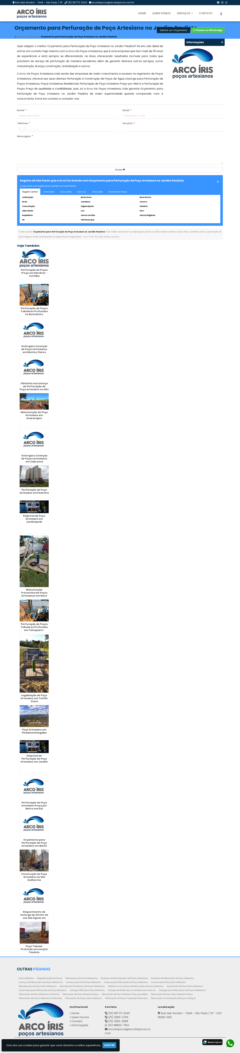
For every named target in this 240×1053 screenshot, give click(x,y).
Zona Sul (81, 191)
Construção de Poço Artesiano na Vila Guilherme (34, 877)
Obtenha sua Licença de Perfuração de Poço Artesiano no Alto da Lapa (34, 388)
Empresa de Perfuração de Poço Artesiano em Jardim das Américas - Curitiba (34, 761)
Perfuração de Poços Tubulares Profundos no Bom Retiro (34, 311)
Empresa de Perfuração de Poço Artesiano (172, 978)
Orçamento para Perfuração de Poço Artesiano (42, 990)
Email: (126, 110)
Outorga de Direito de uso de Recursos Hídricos (132, 990)
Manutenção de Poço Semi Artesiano (37, 986)
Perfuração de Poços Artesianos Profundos (40, 998)
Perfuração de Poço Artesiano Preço (81, 994)
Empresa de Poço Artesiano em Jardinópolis (34, 519)
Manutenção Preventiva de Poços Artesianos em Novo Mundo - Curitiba (34, 594)
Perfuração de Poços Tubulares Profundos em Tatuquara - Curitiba (34, 629)
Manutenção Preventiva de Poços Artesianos (82, 986)
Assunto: (128, 123)
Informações (80, 1025)
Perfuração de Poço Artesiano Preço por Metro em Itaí (34, 805)
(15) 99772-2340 (77, 2)
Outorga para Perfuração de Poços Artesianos (182, 990)
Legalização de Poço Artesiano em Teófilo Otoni (34, 698)
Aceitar (109, 1045)
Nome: (21, 110)
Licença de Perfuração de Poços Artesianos (41, 982)
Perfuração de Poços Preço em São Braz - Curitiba (34, 273)
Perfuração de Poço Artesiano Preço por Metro (125, 994)
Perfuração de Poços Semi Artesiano (83, 998)
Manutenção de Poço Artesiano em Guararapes (34, 415)
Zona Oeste (66, 191)
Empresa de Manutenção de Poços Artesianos (124, 978)
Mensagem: (25, 136)
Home (142, 13)
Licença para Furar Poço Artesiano (83, 982)
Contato (205, 13)
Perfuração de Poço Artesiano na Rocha (39, 994)
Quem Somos (161, 13)
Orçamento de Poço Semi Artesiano (185, 986)
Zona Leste (97, 191)
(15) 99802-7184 (118, 1025)
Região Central (30, 191)
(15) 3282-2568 (118, 1021)
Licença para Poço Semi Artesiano (168, 982)
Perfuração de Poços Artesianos (81, 978)
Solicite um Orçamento (173, 30)
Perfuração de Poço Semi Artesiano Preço (171, 994)
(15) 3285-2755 (118, 1017)
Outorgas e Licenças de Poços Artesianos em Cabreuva (34, 458)
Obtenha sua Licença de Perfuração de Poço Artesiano (136, 986)
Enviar (120, 169)
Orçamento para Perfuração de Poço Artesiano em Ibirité (34, 842)
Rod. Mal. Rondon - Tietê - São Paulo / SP (38, 2)
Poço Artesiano (26, 978)
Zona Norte (48, 191)
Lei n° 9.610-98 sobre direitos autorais (101, 236)
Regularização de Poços (49, 978)
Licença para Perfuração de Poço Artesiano (126, 982)
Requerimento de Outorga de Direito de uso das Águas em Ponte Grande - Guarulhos (34, 918)
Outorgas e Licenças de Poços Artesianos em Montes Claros (34, 349)
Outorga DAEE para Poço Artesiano (87, 990)
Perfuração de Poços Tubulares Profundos (126, 998)
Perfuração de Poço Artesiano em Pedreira (34, 491)
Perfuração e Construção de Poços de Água (173, 998)
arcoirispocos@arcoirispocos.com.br (113, 2)
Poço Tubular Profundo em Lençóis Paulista (34, 949)
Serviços (185, 13)
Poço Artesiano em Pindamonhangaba (34, 731)
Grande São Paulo (117, 191)
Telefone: (23, 123)
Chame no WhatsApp (207, 30)
